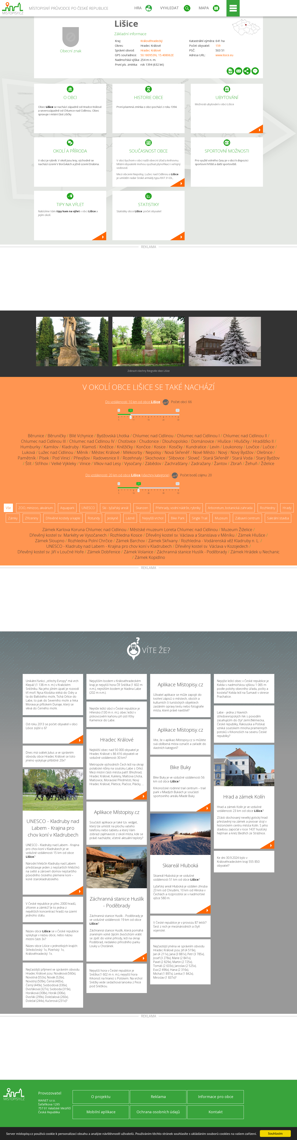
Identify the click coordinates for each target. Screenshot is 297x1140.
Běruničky (57, 435)
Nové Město (204, 452)
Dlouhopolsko (175, 441)
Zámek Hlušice (251, 535)
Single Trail (199, 518)
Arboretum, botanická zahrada (230, 508)
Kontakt (216, 1111)
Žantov (220, 463)
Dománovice (202, 441)
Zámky (13, 518)
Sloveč (194, 458)
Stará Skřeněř (216, 458)
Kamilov (51, 447)
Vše (8, 508)
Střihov (41, 463)
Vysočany (132, 463)
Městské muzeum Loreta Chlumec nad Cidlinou (174, 529)
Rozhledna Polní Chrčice (90, 540)
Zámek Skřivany (163, 540)
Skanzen (142, 508)
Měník (82, 452)
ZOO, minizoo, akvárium (35, 508)
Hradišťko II (263, 441)
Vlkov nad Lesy (107, 463)
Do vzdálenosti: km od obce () (127, 475)
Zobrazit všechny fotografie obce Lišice (148, 371)
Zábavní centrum (247, 518)
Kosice (160, 447)
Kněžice (106, 447)
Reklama (158, 1096)
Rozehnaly (132, 458)
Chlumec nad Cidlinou (153, 435)
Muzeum (221, 518)
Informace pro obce (215, 1096)
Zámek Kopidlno (150, 557)
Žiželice (267, 463)
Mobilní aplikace (101, 1111)
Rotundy (94, 518)
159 (218, 46)
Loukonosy (233, 447)
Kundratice (196, 447)
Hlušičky (241, 441)
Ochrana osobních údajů (158, 1111)
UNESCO (88, 508)
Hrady (287, 508)
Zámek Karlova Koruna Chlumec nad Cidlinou (84, 529)
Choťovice (127, 441)
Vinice (85, 463)
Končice (143, 447)
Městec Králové (106, 452)
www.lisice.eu (224, 55)
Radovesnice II (106, 458)
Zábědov (153, 463)
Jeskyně (112, 518)
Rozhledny (267, 508)
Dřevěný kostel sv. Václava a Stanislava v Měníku (190, 535)
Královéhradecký (151, 41)
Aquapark (67, 508)
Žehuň (251, 463)
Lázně (130, 518)
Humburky (30, 447)
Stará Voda (242, 458)
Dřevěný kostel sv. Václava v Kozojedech (211, 546)
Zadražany (201, 463)
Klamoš (89, 447)
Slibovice (176, 458)
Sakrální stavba (278, 518)
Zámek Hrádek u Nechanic (254, 552)
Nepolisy (153, 452)
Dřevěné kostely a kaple (63, 518)
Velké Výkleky (63, 463)
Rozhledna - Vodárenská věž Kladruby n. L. (220, 540)
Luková (28, 452)
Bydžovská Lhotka (113, 435)
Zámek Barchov (130, 540)
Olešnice (264, 452)
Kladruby (70, 447)
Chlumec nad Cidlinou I (198, 435)
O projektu (101, 1096)
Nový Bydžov (242, 452)
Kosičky (176, 447)
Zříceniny (31, 518)
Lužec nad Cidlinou (56, 452)
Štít (28, 463)
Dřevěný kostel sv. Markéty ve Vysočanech (68, 535)
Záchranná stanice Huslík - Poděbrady (192, 552)
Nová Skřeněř (177, 452)
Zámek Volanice (138, 552)
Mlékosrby (132, 452)
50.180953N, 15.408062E (157, 55)
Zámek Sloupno (49, 540)
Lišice (126, 23)
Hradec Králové (150, 50)
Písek (44, 458)
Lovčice (252, 447)
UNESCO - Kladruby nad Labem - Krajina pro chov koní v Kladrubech (109, 546)
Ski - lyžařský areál (115, 508)
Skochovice (155, 458)
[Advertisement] (148, 279)
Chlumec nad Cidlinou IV (91, 441)
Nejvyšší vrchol (152, 518)
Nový (222, 452)
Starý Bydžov (267, 458)
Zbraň (236, 463)
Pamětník (27, 458)
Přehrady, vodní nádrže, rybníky (178, 508)
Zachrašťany (176, 463)
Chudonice (149, 441)
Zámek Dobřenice (103, 552)
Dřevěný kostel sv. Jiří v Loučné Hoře (51, 552)
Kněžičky (125, 447)
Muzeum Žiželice (236, 529)
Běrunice (36, 435)
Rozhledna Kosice (126, 535)
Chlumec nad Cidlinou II (245, 435)
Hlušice (224, 441)
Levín (214, 447)
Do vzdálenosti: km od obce (132, 402)
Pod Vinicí (61, 458)
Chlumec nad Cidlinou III (43, 441)
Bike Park (177, 518)
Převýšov (82, 458)
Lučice (268, 447)
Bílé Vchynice (81, 435)
